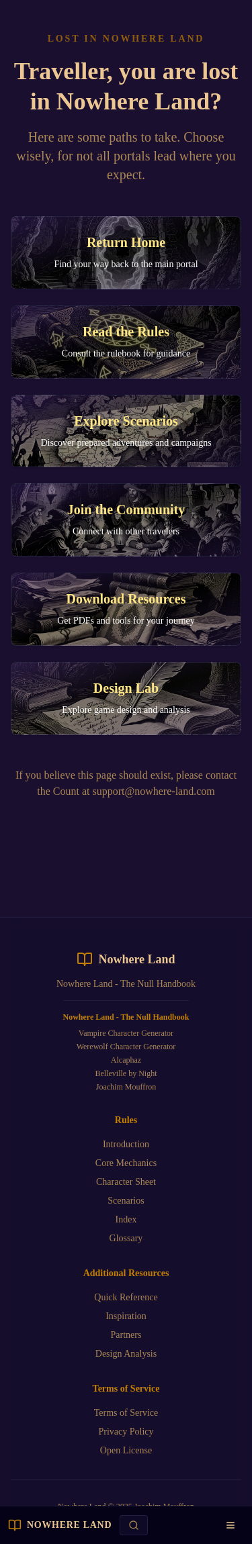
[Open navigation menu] (230, 1525)
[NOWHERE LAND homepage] (60, 1525)
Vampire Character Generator (126, 1033)
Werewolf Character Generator (126, 1046)
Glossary (126, 1238)
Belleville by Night (126, 1073)
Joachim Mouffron (126, 1087)
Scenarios (126, 1201)
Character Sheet (126, 1182)
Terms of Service (126, 1413)
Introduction (126, 1144)
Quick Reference (125, 1297)
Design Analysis (126, 1354)
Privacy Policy (125, 1432)
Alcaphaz (126, 1060)
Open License (126, 1450)
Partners (126, 1335)
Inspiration (126, 1316)
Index (126, 1219)
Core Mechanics (126, 1163)
